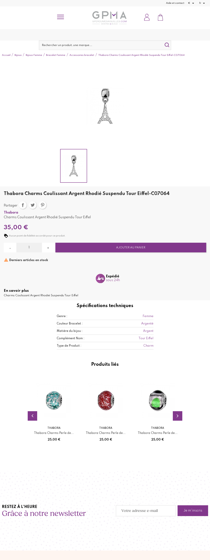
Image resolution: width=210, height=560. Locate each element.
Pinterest (42, 205)
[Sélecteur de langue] (202, 3)
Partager (23, 205)
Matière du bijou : (70, 331)
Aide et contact (175, 3)
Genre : (62, 316)
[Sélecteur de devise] (191, 3)
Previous (32, 415)
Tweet (32, 205)
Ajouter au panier (130, 247)
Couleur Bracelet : (70, 323)
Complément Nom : (70, 338)
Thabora (11, 212)
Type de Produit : (69, 345)
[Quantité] (29, 247)
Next (177, 415)
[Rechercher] (105, 45)
